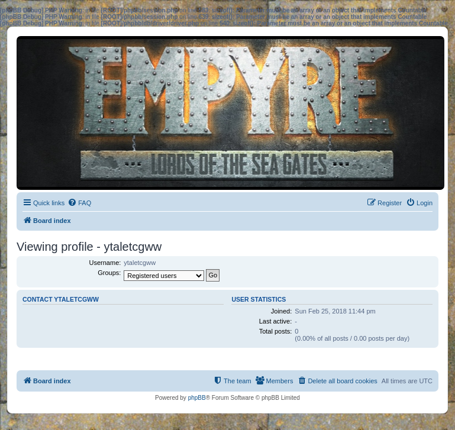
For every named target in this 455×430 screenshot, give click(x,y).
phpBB (197, 398)
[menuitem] (79, 203)
